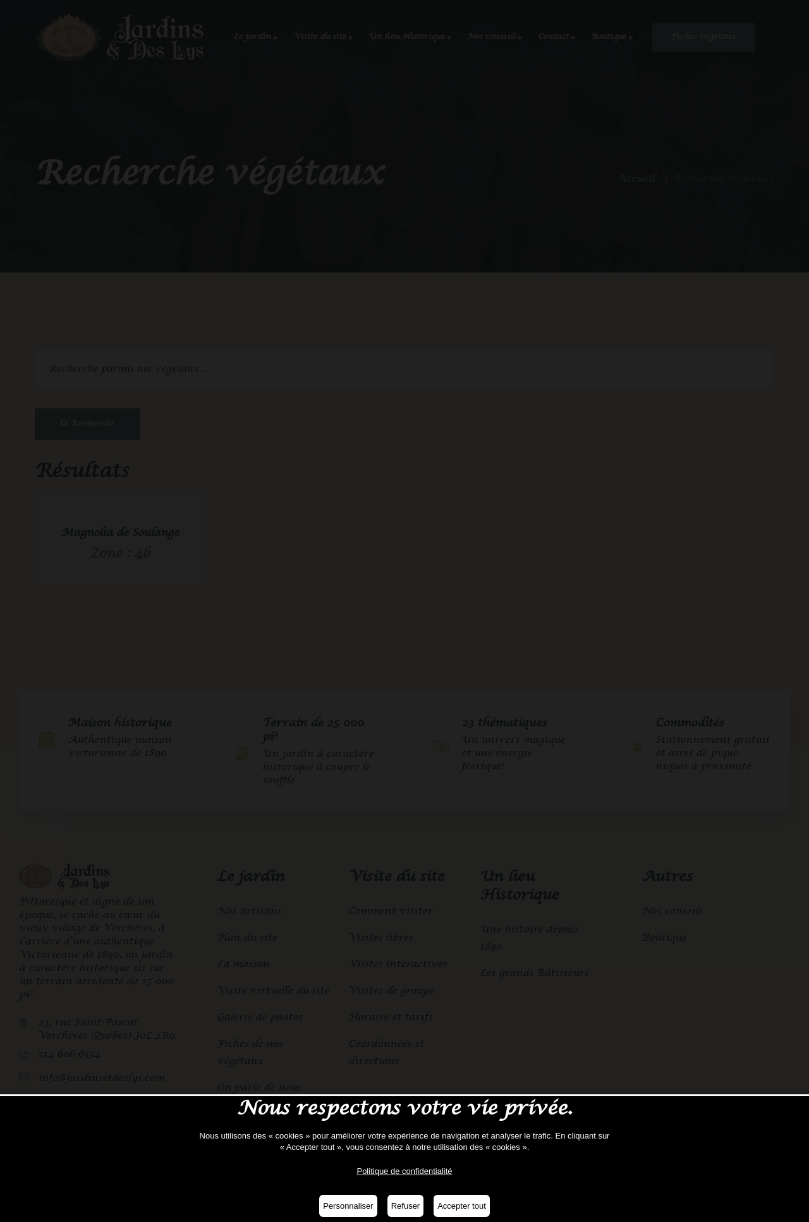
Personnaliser (348, 1206)
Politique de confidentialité (404, 1171)
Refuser (405, 1206)
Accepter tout (461, 1206)
